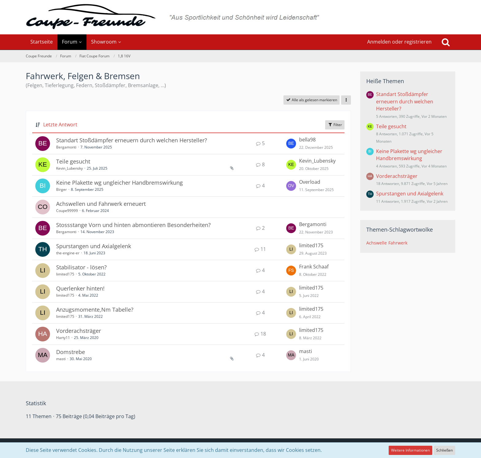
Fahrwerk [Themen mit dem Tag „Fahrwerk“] (397, 243)
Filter (335, 124)
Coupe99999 (67, 210)
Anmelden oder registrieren (399, 41)
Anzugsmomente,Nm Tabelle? (94, 309)
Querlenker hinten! (80, 288)
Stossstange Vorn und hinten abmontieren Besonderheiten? (133, 225)
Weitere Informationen (410, 450)
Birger (61, 189)
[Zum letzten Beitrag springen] (291, 143)
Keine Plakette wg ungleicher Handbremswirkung (119, 182)
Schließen (444, 450)
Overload (309, 182)
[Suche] (445, 42)
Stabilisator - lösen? (81, 267)
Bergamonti (66, 147)
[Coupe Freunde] (240, 17)
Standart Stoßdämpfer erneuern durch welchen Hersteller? (131, 140)
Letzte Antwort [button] (60, 124)
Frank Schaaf (314, 266)
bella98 (307, 139)
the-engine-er (67, 253)
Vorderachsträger (78, 330)
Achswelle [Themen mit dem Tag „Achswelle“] (376, 243)
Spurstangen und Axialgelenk (93, 246)
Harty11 (63, 337)
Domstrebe (70, 352)
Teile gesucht (73, 161)
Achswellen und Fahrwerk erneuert (101, 203)
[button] (346, 100)
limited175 (311, 245)
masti (61, 358)
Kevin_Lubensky (69, 168)
